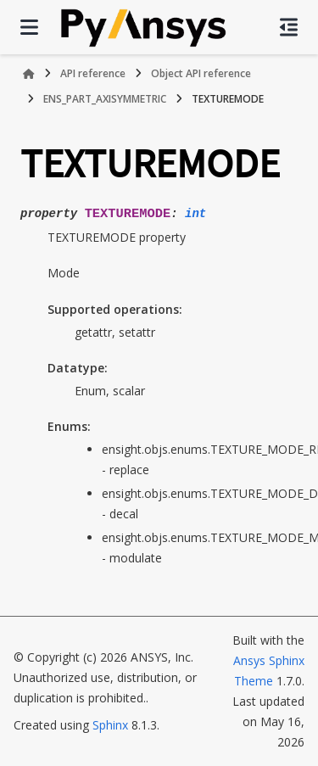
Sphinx (110, 725)
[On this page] (288, 27)
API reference (93, 73)
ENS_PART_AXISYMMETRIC (104, 99)
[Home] (29, 74)
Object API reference (201, 73)
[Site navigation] (29, 27)
